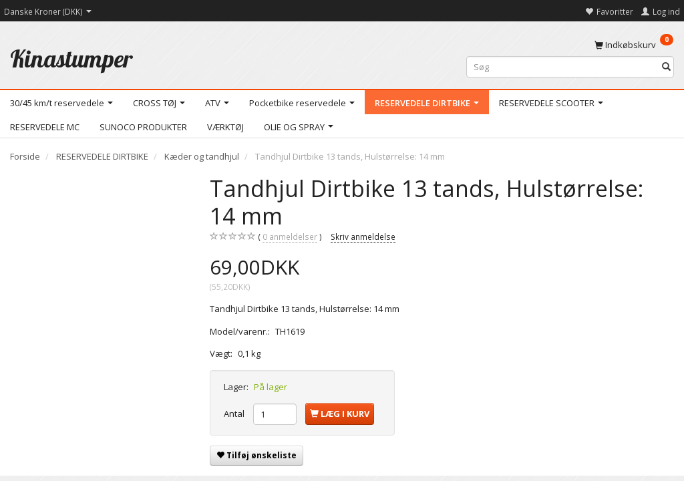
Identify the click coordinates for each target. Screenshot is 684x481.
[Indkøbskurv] (633, 44)
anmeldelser (290, 237)
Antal (235, 414)
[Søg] (666, 67)
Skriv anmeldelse (363, 236)
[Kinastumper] (71, 58)
